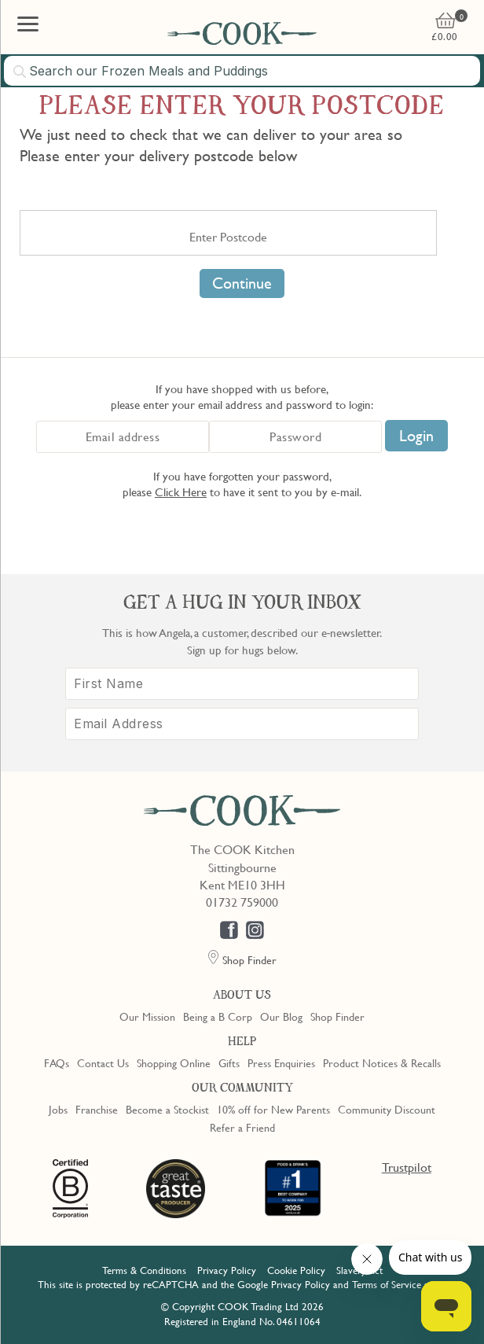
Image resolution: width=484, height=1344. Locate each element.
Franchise (96, 1109)
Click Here (181, 491)
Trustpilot (406, 1167)
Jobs (58, 1109)
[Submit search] (20, 71)
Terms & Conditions (144, 1270)
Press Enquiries (281, 1062)
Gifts (229, 1062)
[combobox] (242, 70)
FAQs (56, 1062)
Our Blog (281, 1016)
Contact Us (103, 1062)
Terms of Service (386, 1284)
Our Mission (147, 1016)
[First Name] (242, 684)
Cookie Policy (296, 1270)
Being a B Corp (217, 1016)
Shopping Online (174, 1062)
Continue (242, 283)
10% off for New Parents (273, 1109)
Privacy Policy (226, 1270)
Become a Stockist (167, 1109)
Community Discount (386, 1109)
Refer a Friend (242, 1127)
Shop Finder (337, 1016)
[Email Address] (242, 724)
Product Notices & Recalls (382, 1062)
